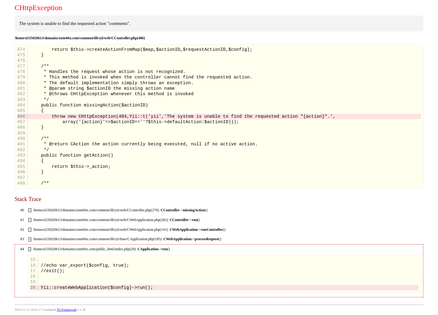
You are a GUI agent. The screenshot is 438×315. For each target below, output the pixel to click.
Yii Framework (66, 309)
